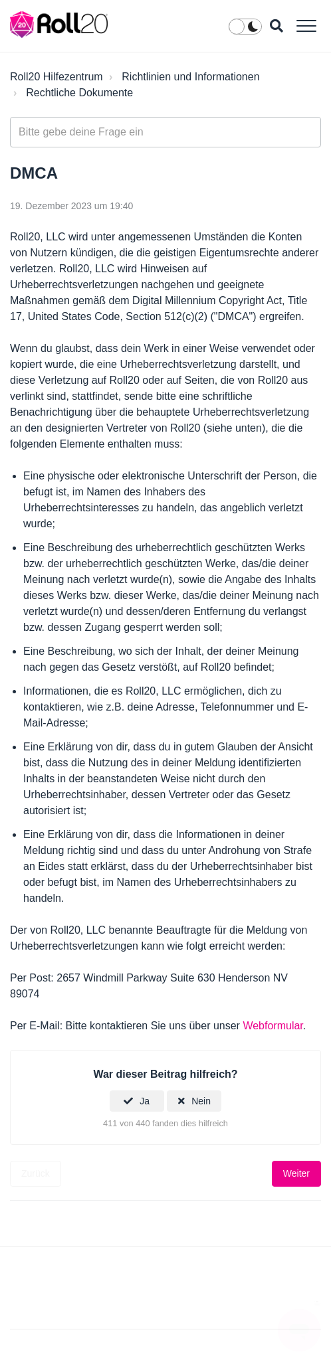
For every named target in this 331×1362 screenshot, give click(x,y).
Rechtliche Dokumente (79, 92)
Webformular (272, 1025)
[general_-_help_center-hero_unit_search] (165, 132)
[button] (306, 26)
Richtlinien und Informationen (190, 76)
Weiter (296, 1173)
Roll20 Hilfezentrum (56, 76)
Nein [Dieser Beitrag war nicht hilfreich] (201, 1101)
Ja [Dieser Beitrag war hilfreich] (145, 1101)
